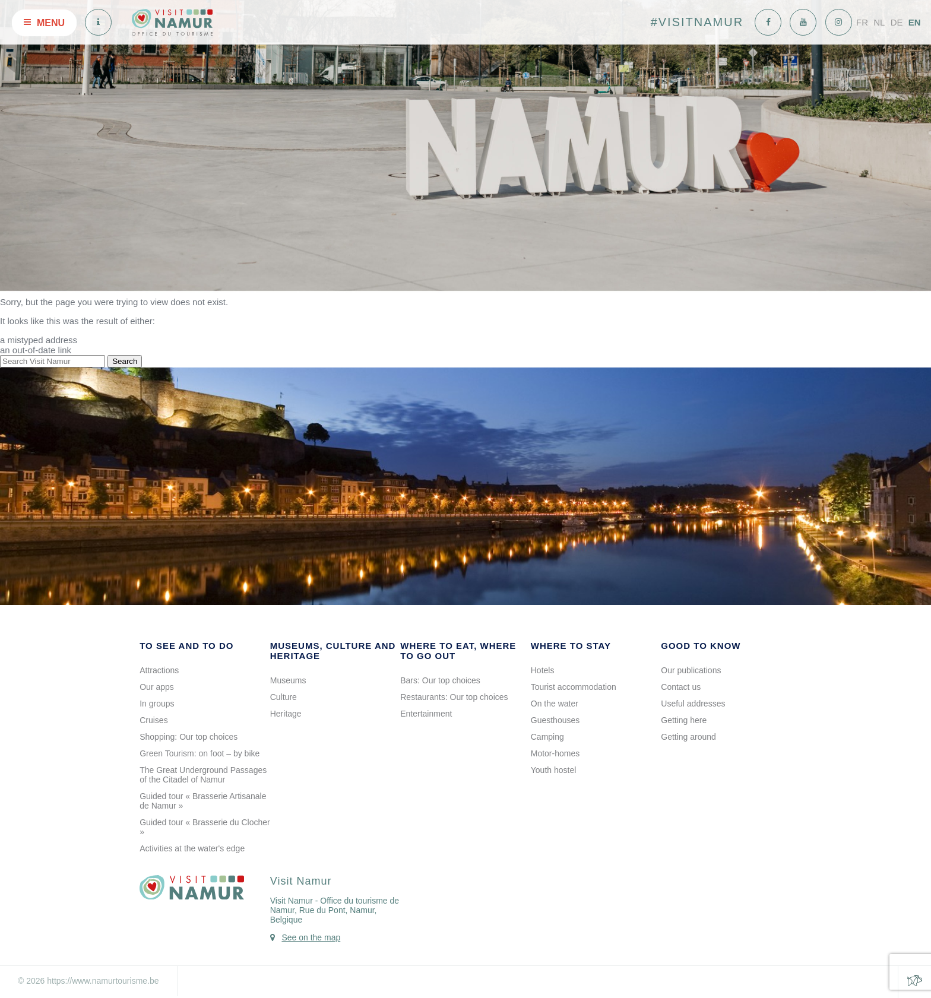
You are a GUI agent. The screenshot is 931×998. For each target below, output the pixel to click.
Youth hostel (554, 770)
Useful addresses (693, 703)
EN (914, 22)
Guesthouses (555, 720)
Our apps (157, 687)
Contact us (681, 687)
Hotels (543, 670)
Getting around (688, 737)
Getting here (684, 720)
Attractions (159, 670)
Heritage (286, 713)
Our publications (691, 670)
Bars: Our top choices (440, 680)
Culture (283, 697)
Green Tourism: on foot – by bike (199, 753)
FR (862, 22)
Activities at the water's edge (192, 848)
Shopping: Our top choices (189, 737)
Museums (288, 680)
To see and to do (186, 646)
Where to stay (571, 646)
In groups (157, 703)
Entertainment (426, 713)
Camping (547, 737)
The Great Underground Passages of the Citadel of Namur (203, 774)
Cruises (153, 720)
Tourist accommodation (573, 687)
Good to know (700, 646)
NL (879, 22)
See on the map (310, 937)
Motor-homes (555, 753)
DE (897, 22)
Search (124, 361)
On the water (554, 703)
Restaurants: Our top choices (454, 697)
